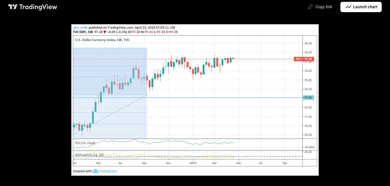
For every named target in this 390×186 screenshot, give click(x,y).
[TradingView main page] (32, 7)
